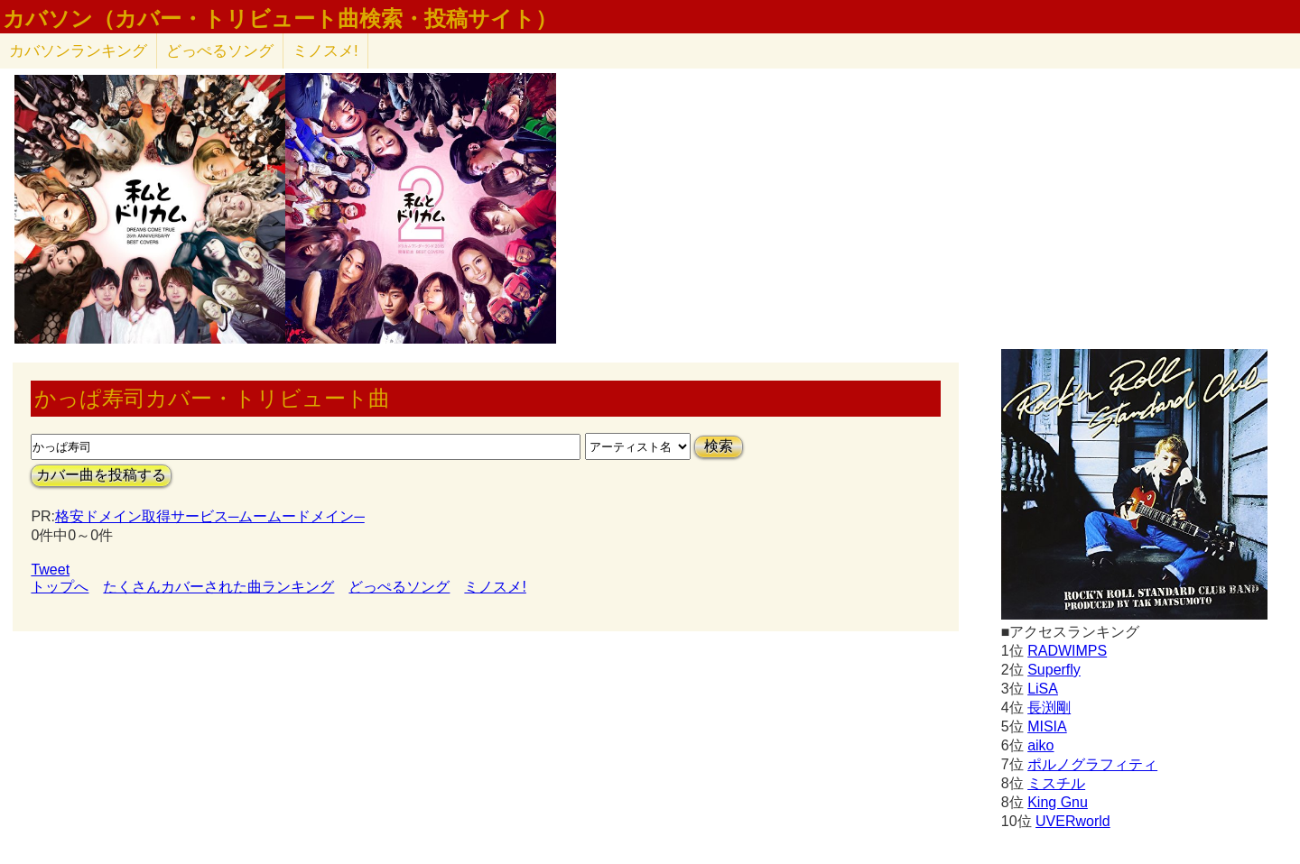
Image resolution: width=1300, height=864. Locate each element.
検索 (718, 446)
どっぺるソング (220, 51)
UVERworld (1072, 821)
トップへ (59, 586)
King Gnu (1057, 802)
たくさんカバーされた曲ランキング (218, 586)
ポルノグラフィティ (1092, 764)
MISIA (1047, 726)
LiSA (1042, 688)
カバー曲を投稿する (101, 475)
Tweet (50, 569)
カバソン (78, 51)
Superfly (1054, 669)
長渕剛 (1049, 707)
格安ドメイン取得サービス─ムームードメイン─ (210, 516)
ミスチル (1056, 783)
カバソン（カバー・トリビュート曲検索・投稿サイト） (280, 19)
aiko (1040, 745)
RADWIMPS (1067, 650)
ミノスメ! (325, 51)
